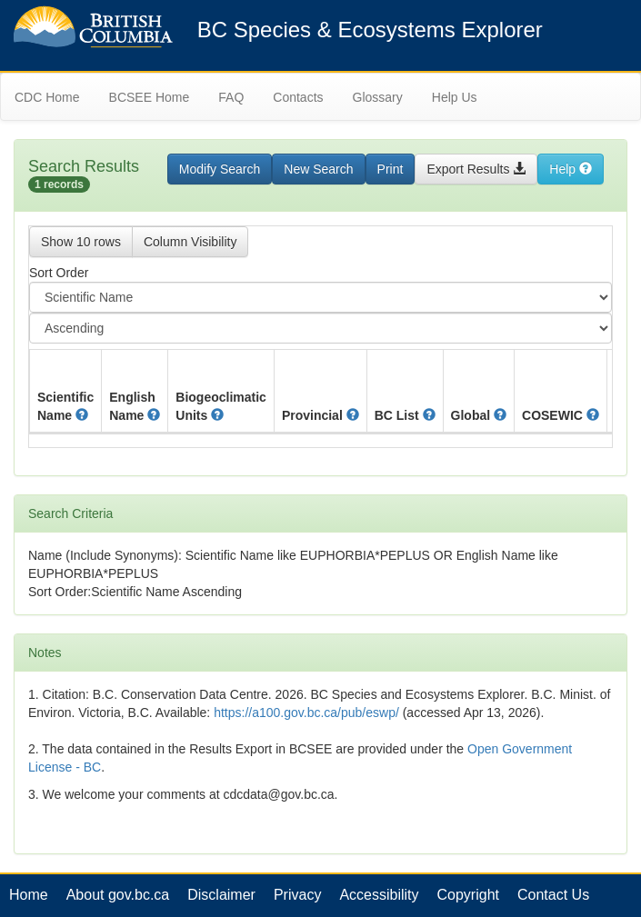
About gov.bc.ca (118, 894)
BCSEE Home (149, 97)
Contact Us (553, 894)
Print (390, 169)
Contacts (298, 97)
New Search (318, 169)
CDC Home (47, 97)
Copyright (468, 894)
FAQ (231, 97)
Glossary (378, 97)
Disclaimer (221, 894)
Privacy (297, 894)
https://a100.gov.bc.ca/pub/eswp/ (306, 712)
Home (28, 894)
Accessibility (378, 894)
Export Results (476, 169)
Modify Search (219, 169)
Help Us (454, 97)
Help (570, 169)
